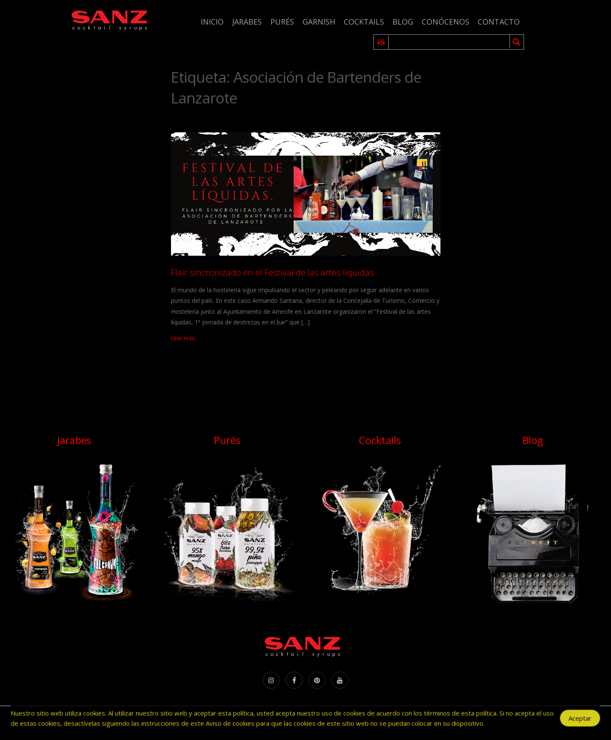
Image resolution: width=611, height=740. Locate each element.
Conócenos (445, 22)
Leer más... (185, 338)
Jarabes (247, 22)
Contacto (499, 22)
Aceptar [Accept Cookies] (580, 720)
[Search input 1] (449, 42)
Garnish (319, 22)
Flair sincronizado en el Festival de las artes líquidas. (273, 272)
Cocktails (364, 22)
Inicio (212, 22)
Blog (402, 22)
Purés (282, 22)
